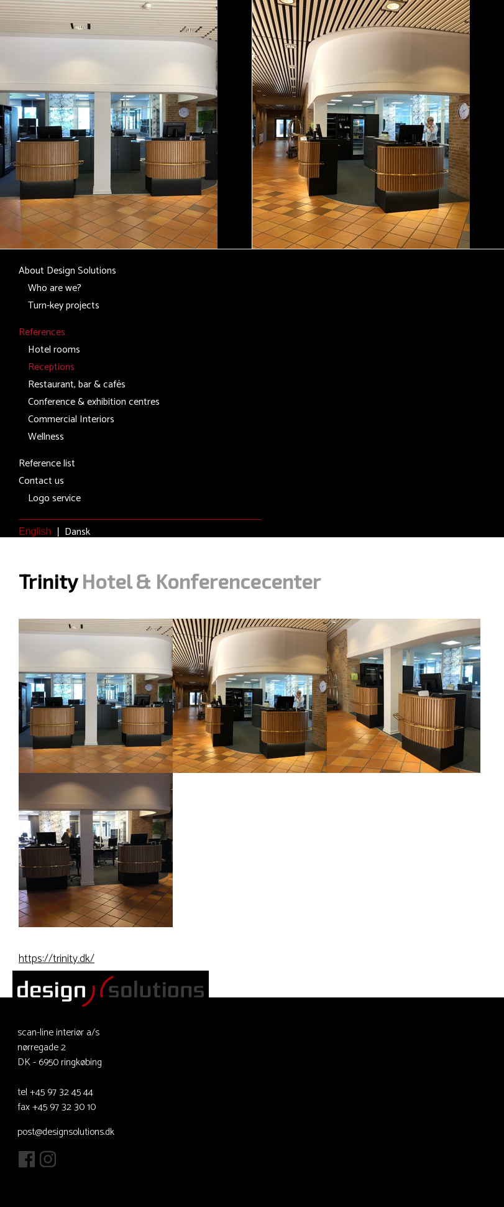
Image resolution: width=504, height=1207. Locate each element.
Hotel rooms (54, 349)
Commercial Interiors (71, 419)
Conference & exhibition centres (94, 402)
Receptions (51, 367)
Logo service (54, 498)
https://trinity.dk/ (56, 959)
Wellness (46, 436)
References (42, 332)
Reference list (47, 463)
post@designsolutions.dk (65, 1132)
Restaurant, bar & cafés (77, 384)
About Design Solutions (67, 270)
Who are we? (54, 288)
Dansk (77, 532)
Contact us (41, 481)
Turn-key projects (63, 305)
